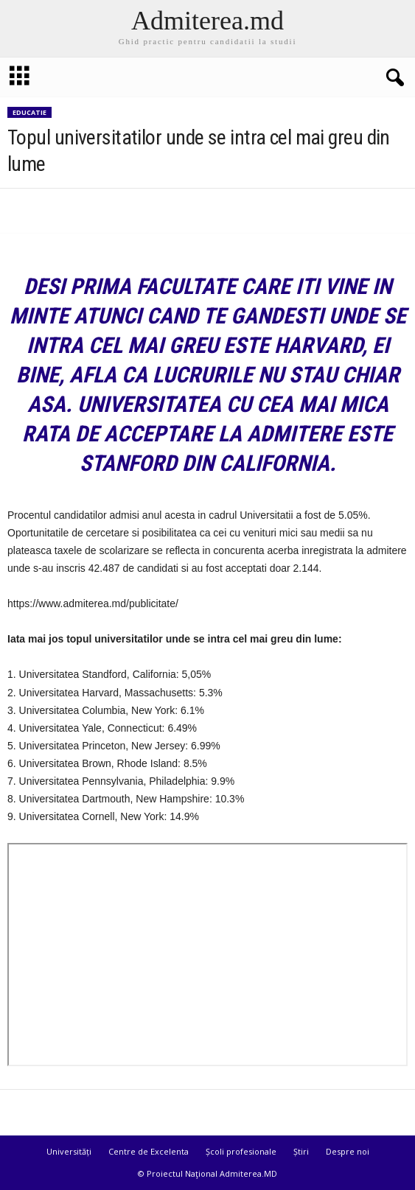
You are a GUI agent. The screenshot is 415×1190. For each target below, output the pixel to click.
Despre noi (347, 1151)
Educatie (29, 112)
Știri (301, 1151)
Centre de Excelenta (148, 1151)
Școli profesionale (241, 1151)
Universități (68, 1151)
